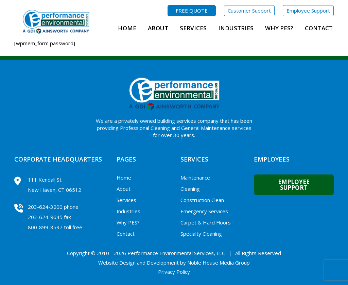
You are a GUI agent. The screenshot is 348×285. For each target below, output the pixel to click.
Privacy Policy (174, 271)
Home (127, 28)
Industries (236, 28)
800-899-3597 (45, 227)
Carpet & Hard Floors (205, 222)
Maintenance (195, 177)
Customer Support (249, 10)
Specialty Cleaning (201, 233)
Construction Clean (202, 200)
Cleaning (190, 188)
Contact (319, 28)
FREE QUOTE (192, 10)
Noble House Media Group (218, 262)
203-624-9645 (45, 217)
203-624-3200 (45, 206)
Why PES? (279, 28)
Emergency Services (204, 211)
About (158, 28)
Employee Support (308, 10)
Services (193, 28)
